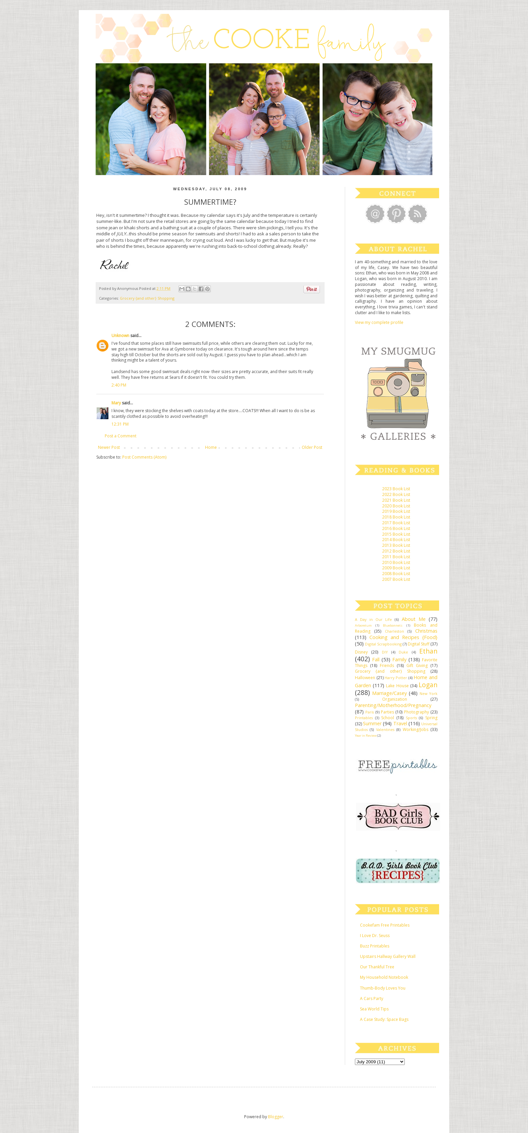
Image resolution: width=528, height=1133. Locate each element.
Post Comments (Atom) (144, 457)
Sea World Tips (374, 1009)
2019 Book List (396, 511)
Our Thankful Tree (377, 967)
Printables (364, 717)
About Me (414, 619)
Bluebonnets (392, 625)
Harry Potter (396, 677)
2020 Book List (396, 506)
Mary (116, 403)
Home (211, 447)
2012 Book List (396, 551)
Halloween (365, 677)
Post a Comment (120, 436)
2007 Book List (396, 579)
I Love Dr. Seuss (375, 935)
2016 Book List (396, 528)
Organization (394, 699)
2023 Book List (396, 489)
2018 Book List (396, 517)
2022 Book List (396, 494)
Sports (411, 717)
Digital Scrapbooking (383, 643)
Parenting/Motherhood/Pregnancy (393, 705)
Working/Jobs (415, 729)
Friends (387, 665)
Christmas (426, 631)
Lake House (397, 686)
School (387, 718)
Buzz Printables (374, 946)
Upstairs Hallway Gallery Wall (388, 956)
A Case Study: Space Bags (384, 1019)
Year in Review (365, 735)
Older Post (312, 447)
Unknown (120, 335)
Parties (387, 712)
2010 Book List (396, 562)
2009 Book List (396, 568)
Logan (428, 684)
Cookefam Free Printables (384, 925)
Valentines (385, 729)
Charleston (394, 631)
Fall (376, 659)
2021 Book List (396, 500)
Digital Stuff (418, 644)
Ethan (428, 651)
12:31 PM (120, 424)
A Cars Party (371, 998)
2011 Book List (396, 557)
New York (428, 693)
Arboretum (363, 625)
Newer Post (109, 447)
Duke (403, 652)
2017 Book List (396, 523)
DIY (385, 652)
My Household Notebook (384, 977)
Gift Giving (417, 665)
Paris (369, 711)
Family (399, 659)
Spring (431, 718)
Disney (361, 652)
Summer (372, 723)
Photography (416, 712)
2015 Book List (396, 534)
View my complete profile (379, 322)
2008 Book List (396, 573)
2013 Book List (396, 545)
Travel (400, 723)
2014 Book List (396, 539)
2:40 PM (118, 385)
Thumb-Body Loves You (382, 988)
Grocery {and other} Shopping (147, 298)
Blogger (275, 1117)
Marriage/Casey (389, 693)
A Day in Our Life (373, 619)
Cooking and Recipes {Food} (403, 637)
